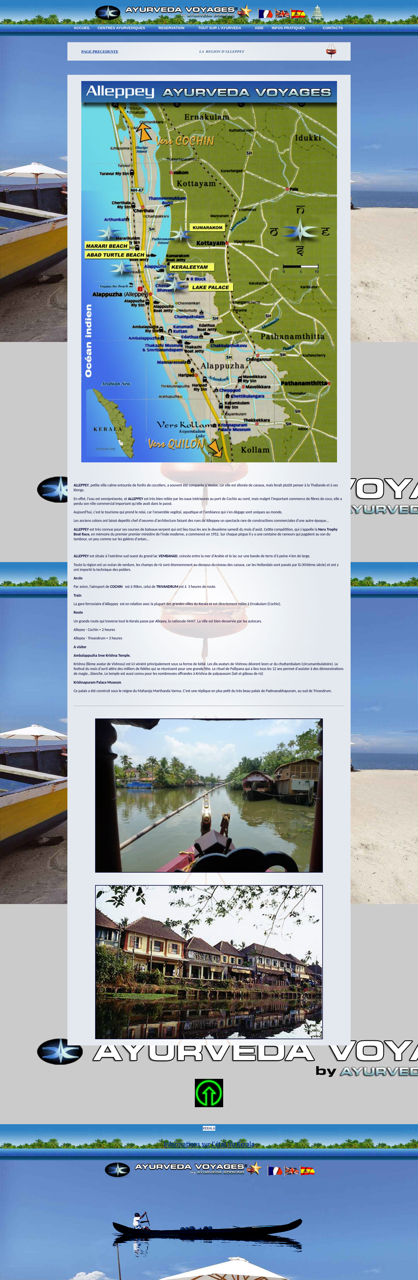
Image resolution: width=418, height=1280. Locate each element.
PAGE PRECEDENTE (99, 51)
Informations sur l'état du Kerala (209, 1144)
